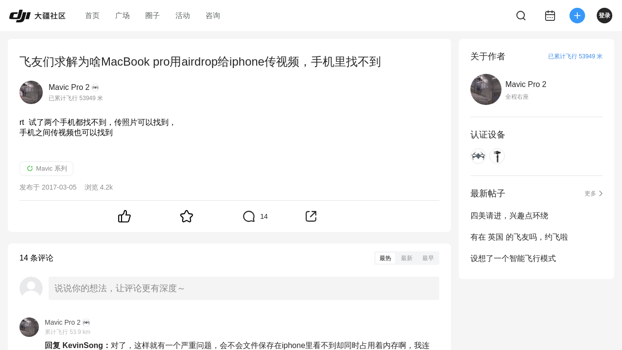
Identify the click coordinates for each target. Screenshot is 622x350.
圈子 (152, 15)
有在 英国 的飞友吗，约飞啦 (519, 237)
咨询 (213, 15)
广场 (122, 15)
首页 (92, 15)
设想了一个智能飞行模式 (513, 258)
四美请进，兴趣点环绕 (509, 215)
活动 (182, 15)
